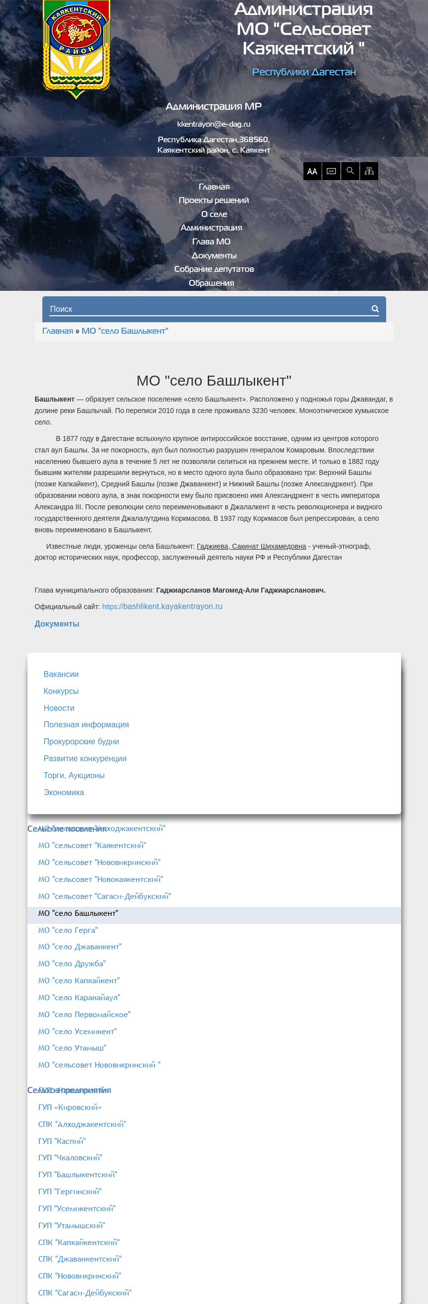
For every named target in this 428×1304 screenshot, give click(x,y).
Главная (214, 187)
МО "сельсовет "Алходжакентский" (101, 828)
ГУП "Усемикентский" (77, 1208)
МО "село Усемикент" (77, 1031)
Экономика (64, 792)
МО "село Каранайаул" (79, 997)
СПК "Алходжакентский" (82, 1123)
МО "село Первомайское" (84, 1014)
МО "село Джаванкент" (80, 946)
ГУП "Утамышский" (71, 1225)
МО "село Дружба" (72, 963)
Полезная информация (87, 724)
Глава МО (211, 242)
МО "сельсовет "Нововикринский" (99, 862)
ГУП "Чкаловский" (70, 1157)
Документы (214, 256)
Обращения (211, 283)
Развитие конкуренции (85, 758)
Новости (59, 708)
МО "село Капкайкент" (79, 980)
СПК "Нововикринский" (79, 1275)
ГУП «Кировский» (70, 1106)
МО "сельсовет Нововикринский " (99, 1064)
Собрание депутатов (214, 269)
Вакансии (61, 674)
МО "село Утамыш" (72, 1047)
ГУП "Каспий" (62, 1140)
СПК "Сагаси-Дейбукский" (85, 1292)
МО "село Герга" (68, 929)
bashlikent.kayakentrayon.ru (172, 606)
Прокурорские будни (82, 741)
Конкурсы (61, 691)
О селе (214, 215)
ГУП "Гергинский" (70, 1191)
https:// (112, 607)
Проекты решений (214, 201)
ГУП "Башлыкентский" (77, 1174)
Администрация (211, 228)
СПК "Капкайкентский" (79, 1242)
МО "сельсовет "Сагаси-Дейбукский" (104, 895)
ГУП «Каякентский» (73, 1090)
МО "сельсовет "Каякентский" (92, 845)
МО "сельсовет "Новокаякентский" (100, 878)
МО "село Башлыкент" (125, 331)
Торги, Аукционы (74, 775)
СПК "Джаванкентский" (80, 1258)
